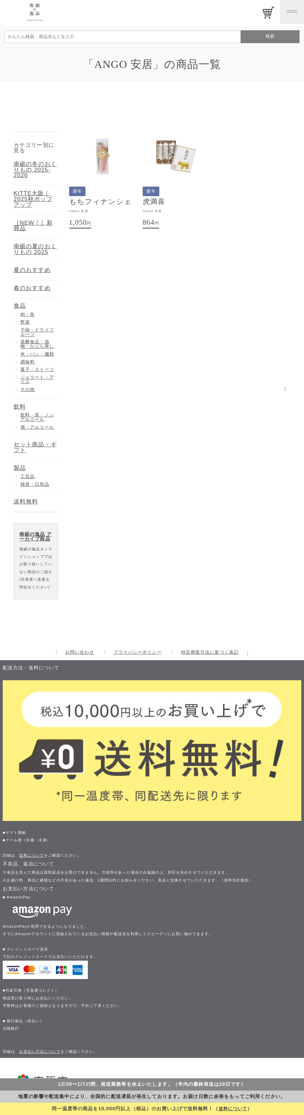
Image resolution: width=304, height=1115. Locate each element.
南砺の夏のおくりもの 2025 (35, 249)
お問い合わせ (79, 652)
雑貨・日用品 (34, 484)
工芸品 (27, 476)
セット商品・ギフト (35, 447)
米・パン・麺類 (37, 354)
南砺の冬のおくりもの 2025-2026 (35, 170)
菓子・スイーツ (37, 369)
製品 (20, 468)
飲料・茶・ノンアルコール (37, 417)
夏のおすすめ (32, 270)
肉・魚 (27, 314)
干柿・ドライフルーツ (37, 332)
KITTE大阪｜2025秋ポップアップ (33, 199)
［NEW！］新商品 (33, 226)
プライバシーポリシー (138, 652)
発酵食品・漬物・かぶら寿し (37, 344)
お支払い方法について (39, 1051)
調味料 (27, 361)
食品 (20, 306)
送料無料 (26, 501)
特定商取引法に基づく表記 (210, 652)
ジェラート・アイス (37, 379)
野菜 (25, 322)
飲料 (20, 407)
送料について (232, 1108)
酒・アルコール (37, 427)
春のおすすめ (32, 288)
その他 (27, 389)
